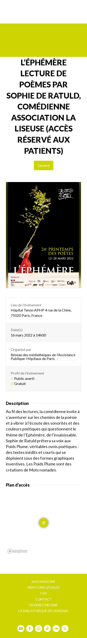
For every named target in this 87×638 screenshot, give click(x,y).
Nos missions (43, 581)
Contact (43, 599)
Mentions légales (43, 587)
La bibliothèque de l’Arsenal (43, 611)
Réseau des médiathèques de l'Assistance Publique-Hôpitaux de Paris (43, 356)
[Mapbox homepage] (17, 551)
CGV (43, 593)
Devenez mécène (43, 605)
